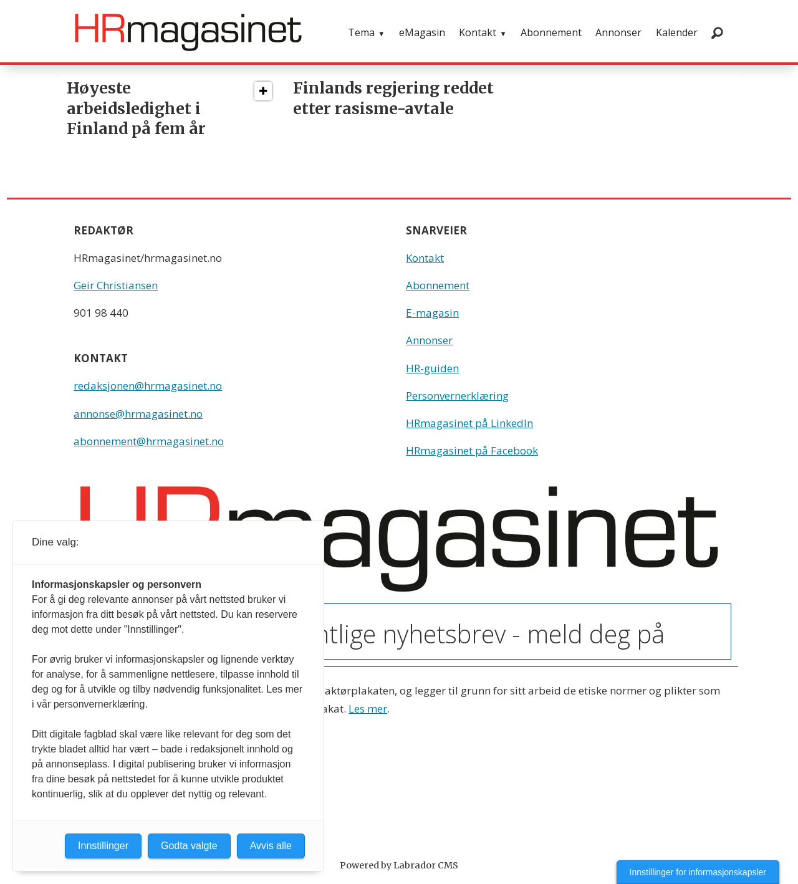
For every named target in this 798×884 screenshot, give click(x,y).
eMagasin (422, 32)
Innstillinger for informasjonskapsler (698, 872)
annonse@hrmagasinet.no (138, 413)
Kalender (677, 32)
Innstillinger (103, 845)
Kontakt (477, 32)
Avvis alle (271, 845)
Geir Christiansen (116, 285)
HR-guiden (432, 368)
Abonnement (551, 32)
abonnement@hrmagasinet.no (149, 441)
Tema (361, 32)
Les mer (368, 708)
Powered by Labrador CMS (399, 865)
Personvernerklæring (457, 395)
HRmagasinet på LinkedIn (469, 423)
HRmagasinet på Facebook (472, 450)
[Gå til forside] (188, 32)
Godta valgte (189, 845)
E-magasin (432, 312)
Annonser (618, 32)
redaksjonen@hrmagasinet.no (148, 385)
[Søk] (716, 32)
